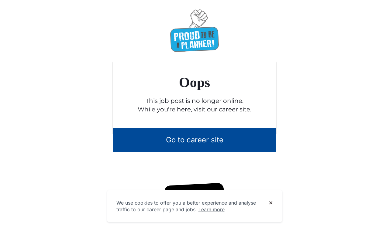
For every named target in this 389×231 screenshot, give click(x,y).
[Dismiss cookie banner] (271, 203)
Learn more (211, 209)
